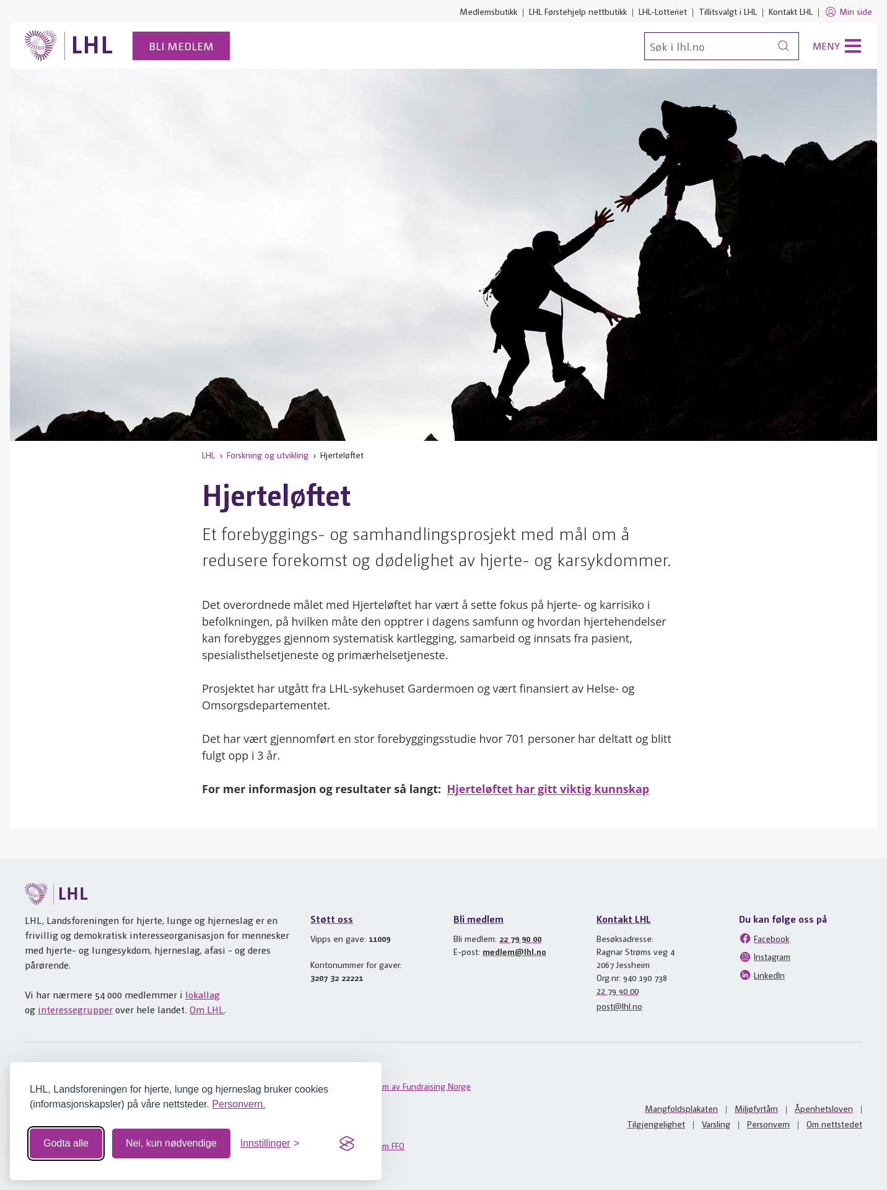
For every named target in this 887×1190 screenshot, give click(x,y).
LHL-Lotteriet (663, 11)
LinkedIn (762, 975)
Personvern (768, 1123)
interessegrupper (75, 1009)
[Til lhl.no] (69, 45)
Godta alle (66, 1143)
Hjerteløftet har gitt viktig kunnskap (548, 788)
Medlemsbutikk (488, 11)
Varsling (716, 1123)
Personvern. (238, 1104)
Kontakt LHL (791, 11)
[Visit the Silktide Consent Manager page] (347, 1143)
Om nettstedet (834, 1123)
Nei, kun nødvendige (171, 1143)
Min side (848, 12)
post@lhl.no (619, 1005)
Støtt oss (331, 919)
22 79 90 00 (520, 938)
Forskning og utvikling (267, 454)
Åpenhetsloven (824, 1108)
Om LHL (207, 1009)
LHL (208, 454)
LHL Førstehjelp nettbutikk (578, 11)
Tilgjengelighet (656, 1123)
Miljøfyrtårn (756, 1108)
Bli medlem (181, 45)
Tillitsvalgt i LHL (728, 11)
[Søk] (721, 46)
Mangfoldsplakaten (681, 1108)
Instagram (764, 957)
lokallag (202, 994)
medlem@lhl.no (514, 951)
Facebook (764, 938)
